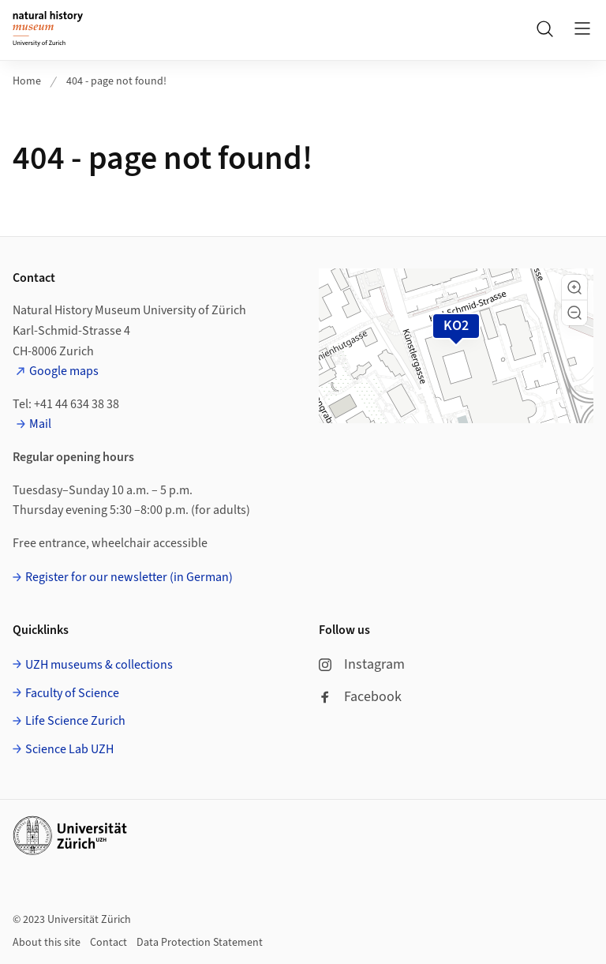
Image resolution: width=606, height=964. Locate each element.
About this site (46, 943)
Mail (40, 424)
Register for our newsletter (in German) (129, 577)
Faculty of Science (72, 693)
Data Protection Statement (200, 943)
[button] (574, 287)
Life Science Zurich (75, 721)
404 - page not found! (116, 81)
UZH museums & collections (99, 664)
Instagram (362, 664)
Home (27, 81)
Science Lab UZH (69, 749)
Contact (108, 943)
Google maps (64, 371)
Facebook (360, 697)
